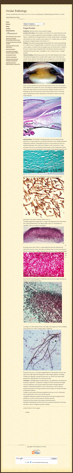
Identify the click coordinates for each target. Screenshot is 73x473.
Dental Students (10, 30)
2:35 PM (38, 408)
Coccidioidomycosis (11, 55)
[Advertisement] (12, 71)
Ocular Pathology (16, 10)
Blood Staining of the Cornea (13, 36)
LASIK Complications (11, 57)
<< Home (27, 412)
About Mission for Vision (13, 17)
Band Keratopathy (10, 49)
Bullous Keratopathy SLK (34, 24)
